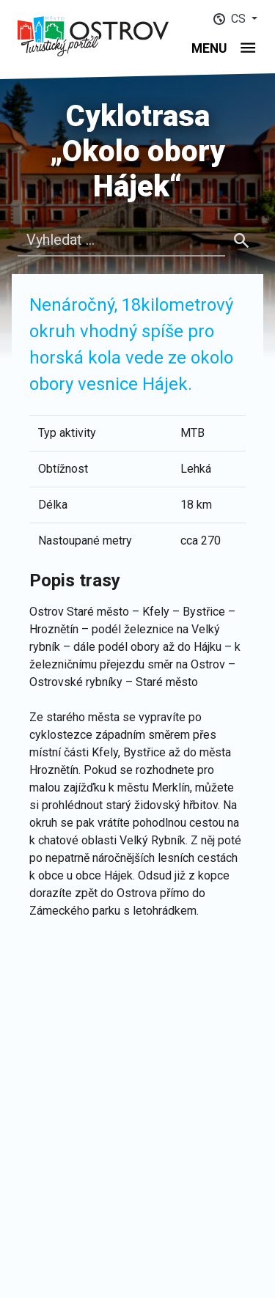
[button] (235, 19)
